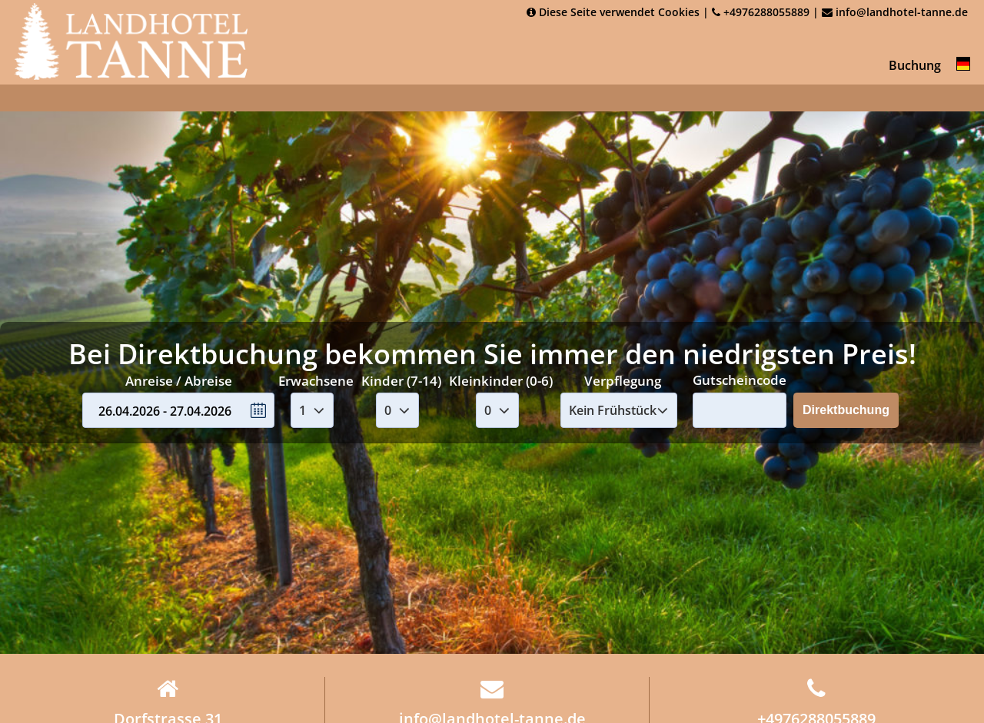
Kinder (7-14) (401, 380)
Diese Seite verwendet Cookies (613, 12)
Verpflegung (622, 380)
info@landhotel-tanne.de (895, 12)
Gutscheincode (739, 380)
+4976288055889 (760, 12)
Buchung (915, 65)
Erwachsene (316, 380)
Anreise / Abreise (178, 380)
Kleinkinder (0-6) (501, 380)
